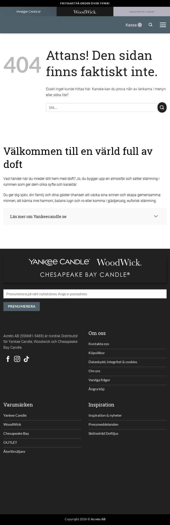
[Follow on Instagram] (17, 359)
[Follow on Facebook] (8, 359)
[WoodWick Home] (85, 11)
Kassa (134, 25)
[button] (150, 24)
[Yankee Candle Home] (28, 11)
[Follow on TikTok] (26, 359)
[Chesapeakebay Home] (141, 11)
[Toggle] (156, 216)
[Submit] (162, 107)
